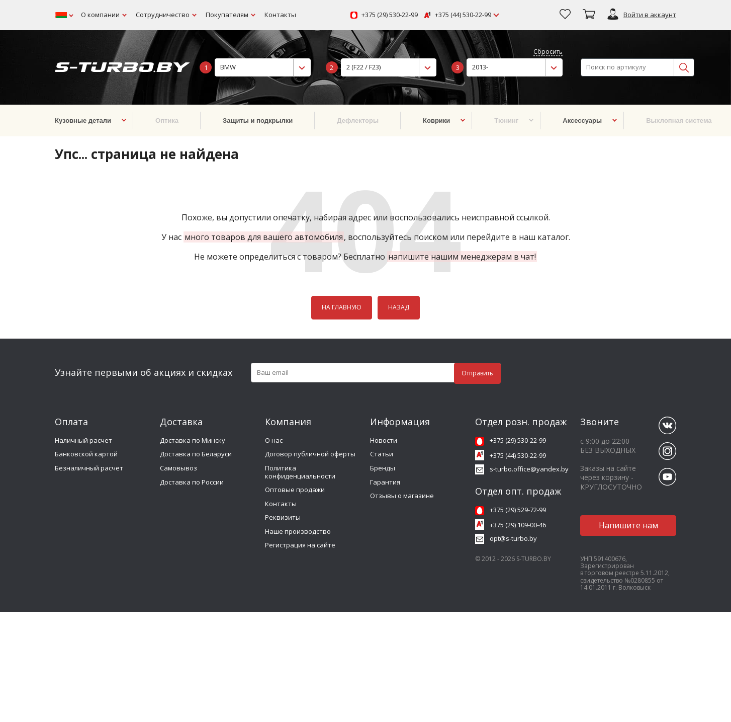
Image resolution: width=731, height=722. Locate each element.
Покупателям (227, 14)
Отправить (477, 373)
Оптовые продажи (295, 489)
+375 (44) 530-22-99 (463, 15)
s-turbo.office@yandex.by (529, 468)
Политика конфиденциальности (300, 471)
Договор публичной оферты (310, 453)
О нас (274, 440)
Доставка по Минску (192, 440)
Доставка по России (192, 482)
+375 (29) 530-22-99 (389, 15)
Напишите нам (628, 525)
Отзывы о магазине (402, 495)
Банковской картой (86, 453)
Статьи (381, 453)
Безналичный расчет (89, 467)
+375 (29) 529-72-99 (518, 509)
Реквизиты (283, 517)
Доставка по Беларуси (196, 453)
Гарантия (385, 482)
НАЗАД (398, 307)
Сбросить (548, 52)
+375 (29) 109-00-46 (518, 524)
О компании (100, 14)
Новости (383, 440)
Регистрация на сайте (300, 544)
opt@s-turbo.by (513, 538)
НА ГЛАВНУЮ (341, 307)
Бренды (382, 467)
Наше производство (298, 531)
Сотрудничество (163, 14)
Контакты (280, 14)
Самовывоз (178, 467)
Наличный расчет (83, 440)
